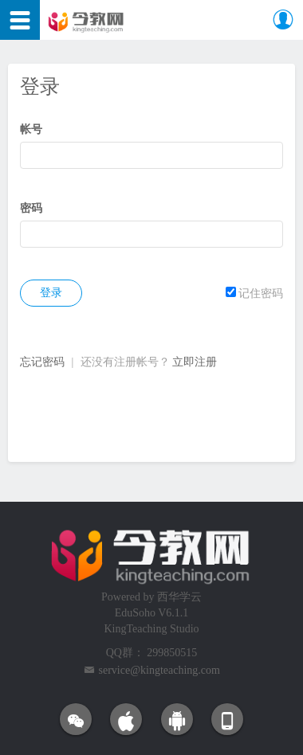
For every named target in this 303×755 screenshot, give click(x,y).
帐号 (31, 129)
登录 (51, 293)
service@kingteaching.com (159, 670)
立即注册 (194, 362)
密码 (31, 208)
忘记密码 (42, 362)
